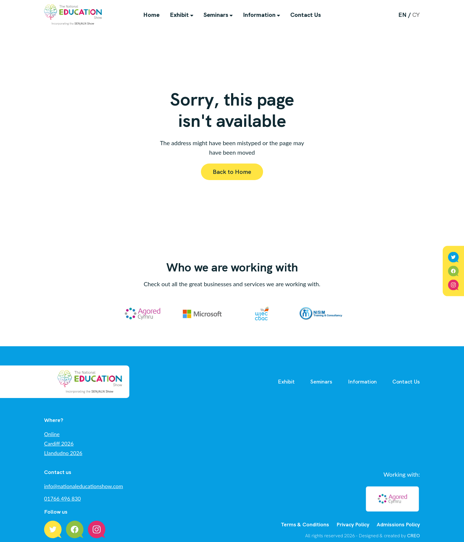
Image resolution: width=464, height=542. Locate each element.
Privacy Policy (352, 518)
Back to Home (232, 172)
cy (416, 15)
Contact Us (305, 15)
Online (51, 434)
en (402, 15)
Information (259, 15)
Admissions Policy (398, 518)
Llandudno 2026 (63, 453)
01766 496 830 (62, 498)
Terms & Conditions (305, 518)
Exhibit (179, 15)
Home (151, 15)
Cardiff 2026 (59, 443)
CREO (413, 529)
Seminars (216, 15)
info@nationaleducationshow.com (83, 486)
